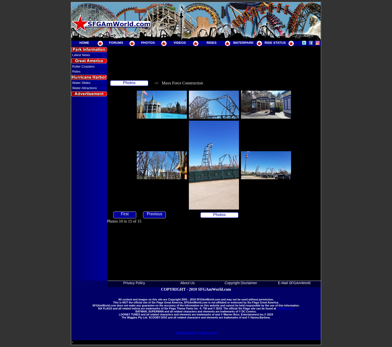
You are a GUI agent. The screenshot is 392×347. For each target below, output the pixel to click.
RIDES (212, 43)
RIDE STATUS (275, 43)
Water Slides (81, 83)
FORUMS (116, 43)
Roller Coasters (83, 66)
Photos (129, 83)
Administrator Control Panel (196, 332)
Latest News (81, 55)
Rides (76, 71)
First (124, 214)
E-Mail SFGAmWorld (294, 283)
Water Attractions (84, 88)
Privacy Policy (134, 283)
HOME (84, 43)
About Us (187, 283)
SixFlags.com (285, 308)
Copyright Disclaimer (241, 283)
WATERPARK (243, 43)
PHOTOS (148, 43)
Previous (154, 214)
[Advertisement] (89, 189)
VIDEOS (180, 43)
